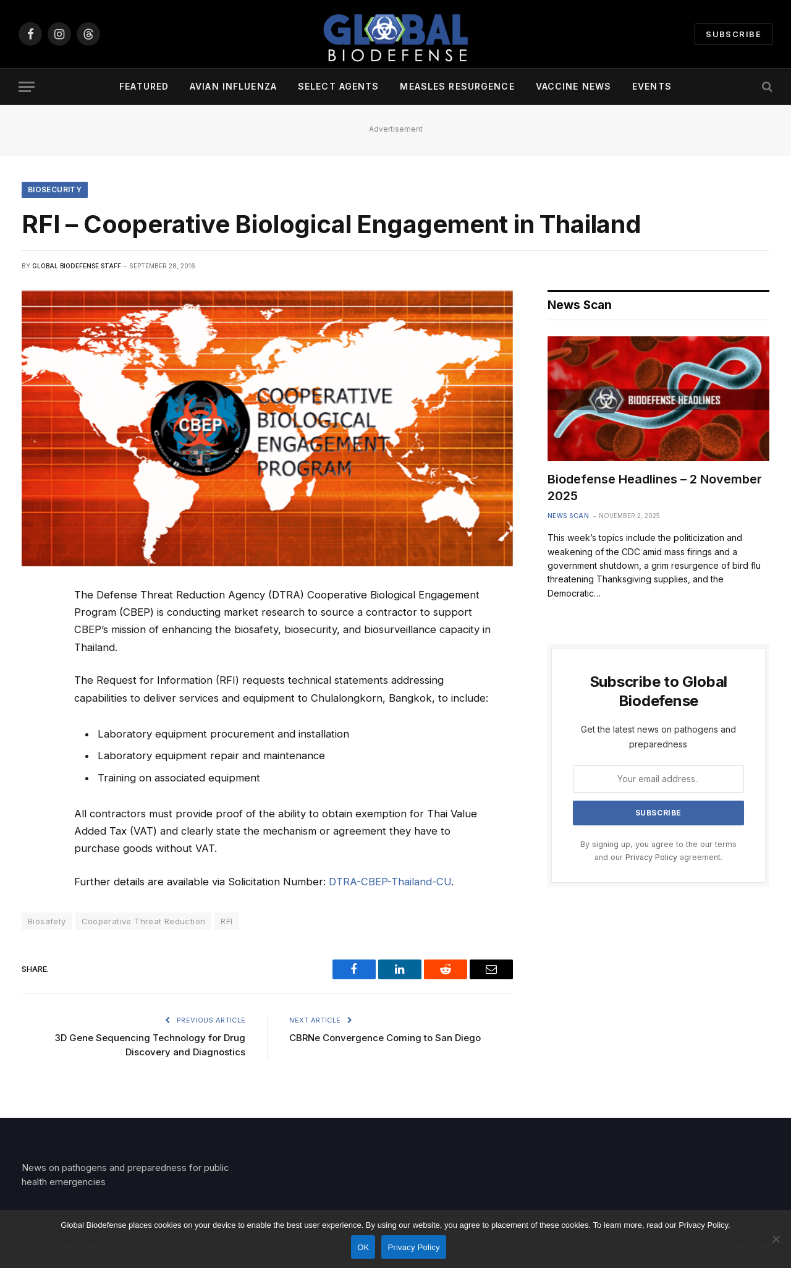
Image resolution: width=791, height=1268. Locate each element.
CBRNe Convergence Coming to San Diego (385, 1038)
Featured (144, 86)
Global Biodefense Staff (76, 266)
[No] (775, 1239)
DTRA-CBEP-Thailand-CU (390, 881)
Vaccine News (573, 86)
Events (652, 86)
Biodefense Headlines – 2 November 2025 (655, 487)
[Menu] (27, 87)
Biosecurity (55, 189)
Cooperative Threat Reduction (144, 921)
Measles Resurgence (457, 86)
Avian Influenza (233, 86)
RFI (226, 921)
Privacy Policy (651, 857)
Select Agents (338, 86)
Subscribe (733, 34)
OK (363, 1247)
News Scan (569, 515)
